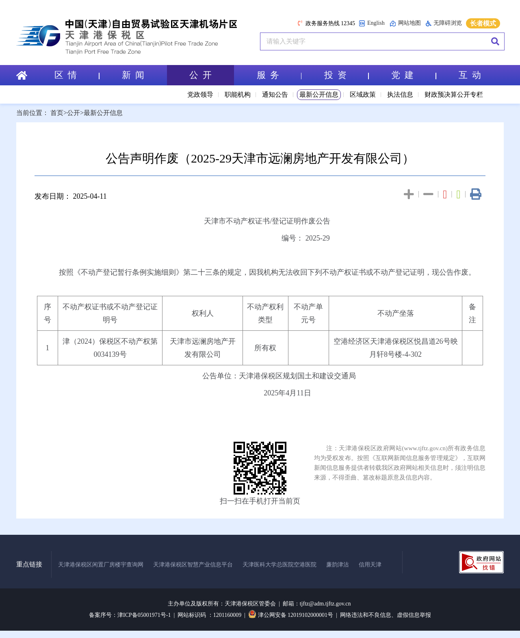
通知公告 (275, 94)
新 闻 (133, 75)
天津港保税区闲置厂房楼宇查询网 (100, 565)
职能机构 (238, 94)
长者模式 (483, 23)
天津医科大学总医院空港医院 (279, 565)
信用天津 (370, 565)
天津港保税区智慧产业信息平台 (193, 565)
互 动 (470, 75)
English (372, 23)
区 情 (76, 75)
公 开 (200, 75)
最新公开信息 (318, 94)
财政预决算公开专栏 (454, 94)
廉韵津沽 (337, 565)
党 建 (413, 75)
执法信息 (400, 94)
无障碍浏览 (444, 23)
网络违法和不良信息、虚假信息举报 (385, 615)
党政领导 (200, 94)
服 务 (279, 75)
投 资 (346, 75)
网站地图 (405, 23)
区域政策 (363, 94)
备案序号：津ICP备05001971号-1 (130, 615)
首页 (56, 112)
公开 (73, 112)
